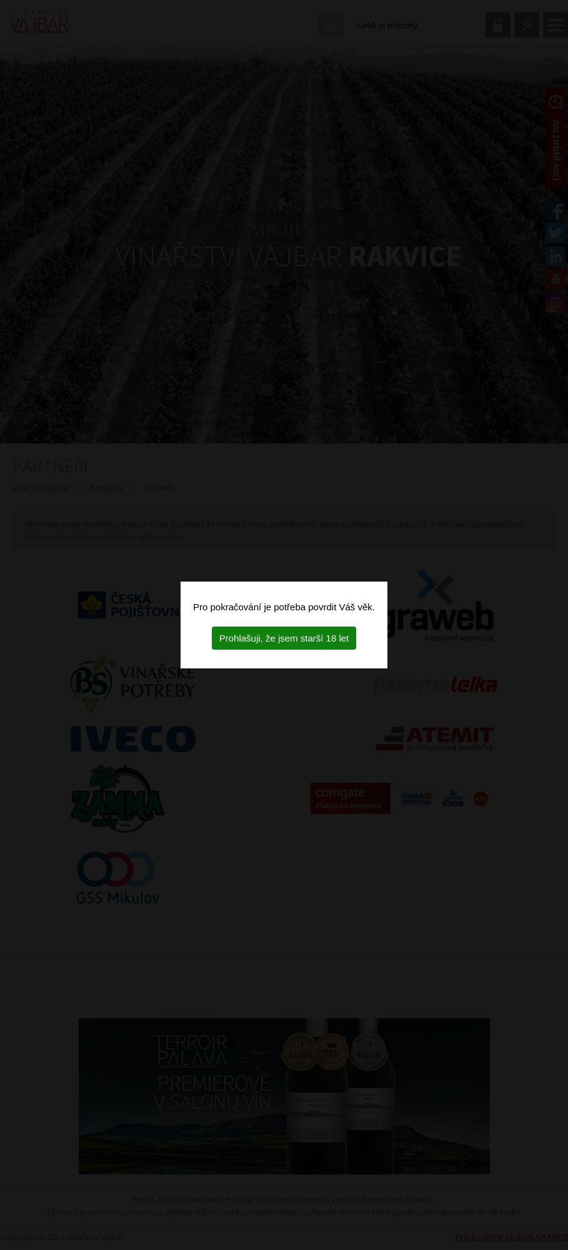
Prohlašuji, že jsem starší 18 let (284, 638)
